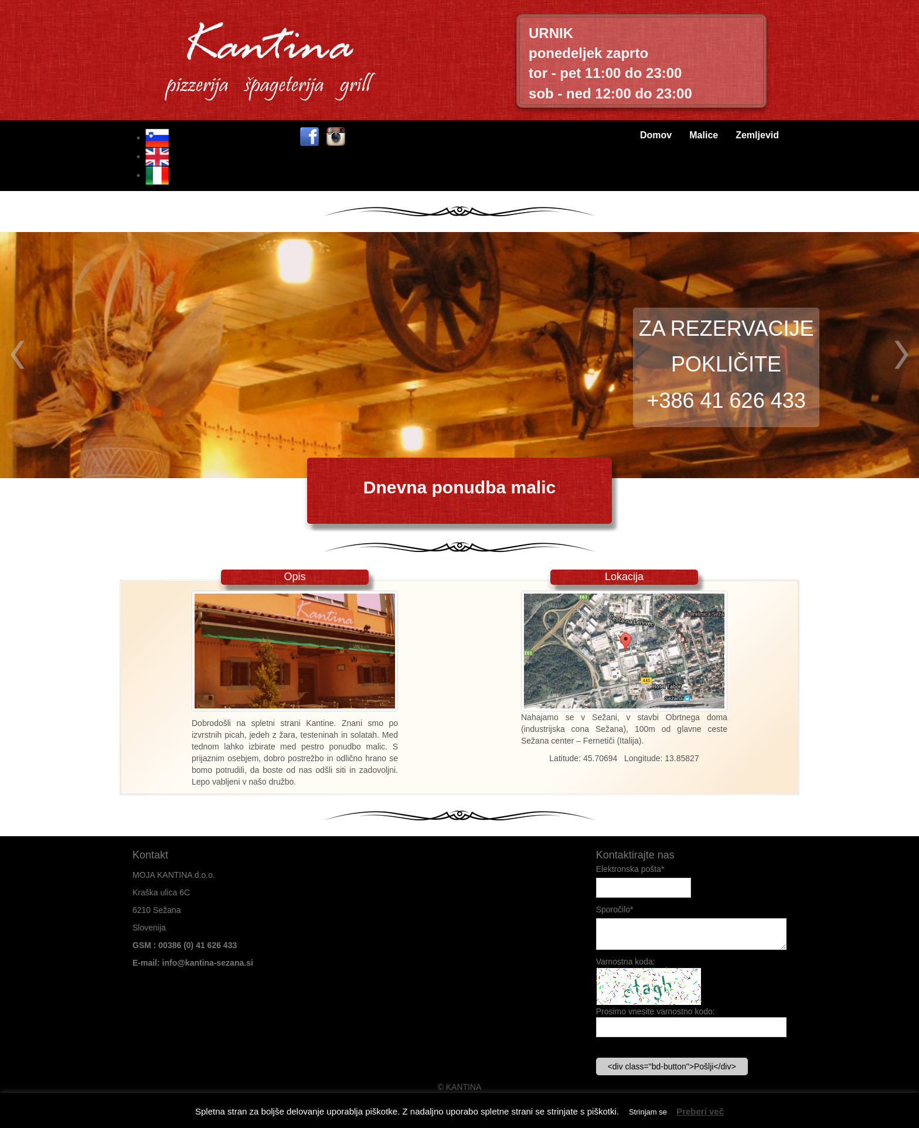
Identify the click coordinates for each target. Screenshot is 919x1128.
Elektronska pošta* (630, 869)
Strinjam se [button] (648, 1111)
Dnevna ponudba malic (459, 487)
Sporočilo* (615, 909)
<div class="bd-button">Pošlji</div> (672, 1066)
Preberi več (700, 1111)
